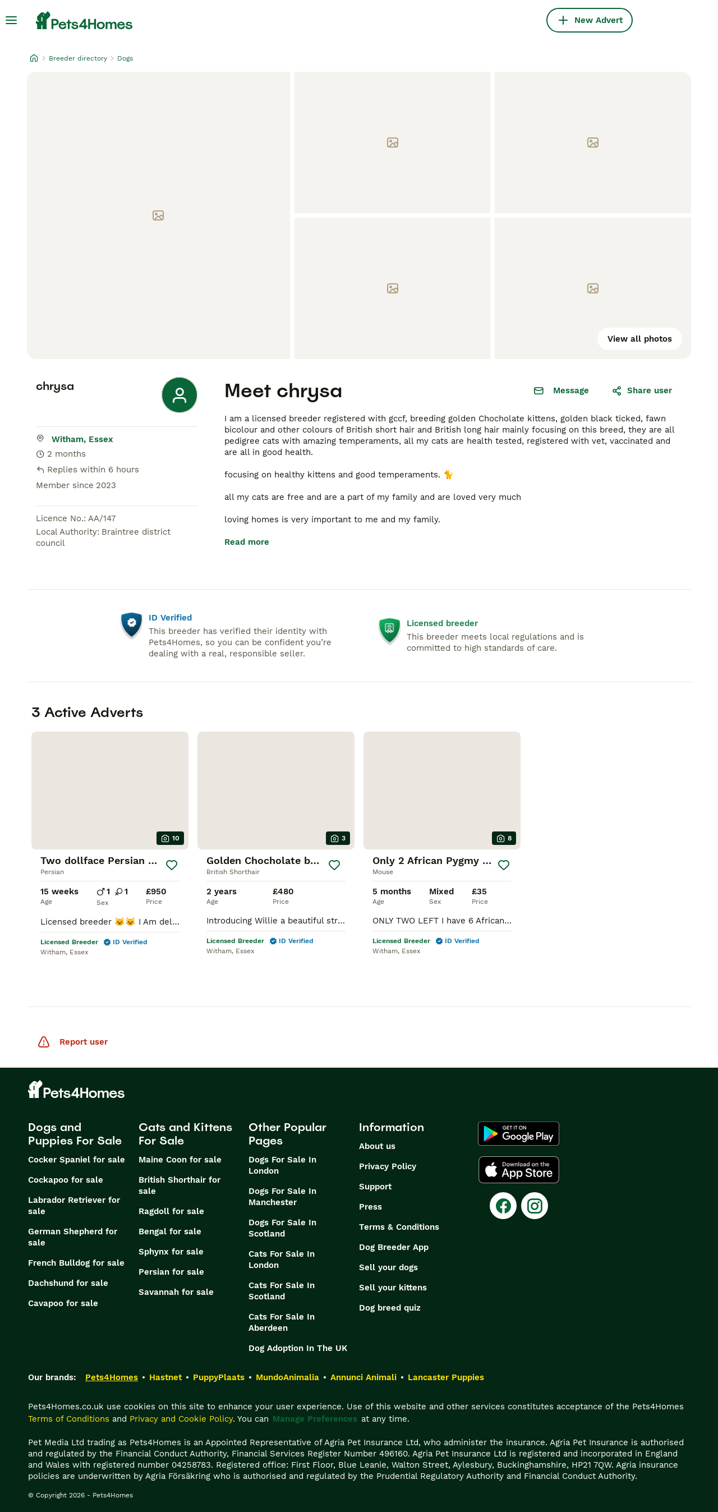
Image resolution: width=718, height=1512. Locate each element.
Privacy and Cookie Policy (181, 1419)
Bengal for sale (170, 1231)
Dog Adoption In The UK (297, 1348)
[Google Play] (518, 1133)
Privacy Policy (387, 1166)
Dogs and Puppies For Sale (75, 1133)
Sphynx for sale (171, 1252)
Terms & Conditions (399, 1227)
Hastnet (165, 1377)
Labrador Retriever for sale (74, 1205)
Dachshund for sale (68, 1283)
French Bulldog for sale (76, 1263)
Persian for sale (171, 1272)
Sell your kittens (393, 1288)
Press (370, 1207)
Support (375, 1187)
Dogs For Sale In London (282, 1165)
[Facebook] (503, 1205)
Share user (641, 390)
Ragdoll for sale (171, 1211)
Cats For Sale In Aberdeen (281, 1322)
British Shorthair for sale (179, 1185)
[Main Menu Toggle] (11, 20)
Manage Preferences (315, 1419)
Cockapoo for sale (65, 1180)
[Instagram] (534, 1205)
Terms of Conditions (68, 1419)
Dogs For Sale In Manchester (282, 1196)
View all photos (639, 339)
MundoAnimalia (287, 1377)
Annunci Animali (363, 1377)
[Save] (172, 865)
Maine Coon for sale (180, 1160)
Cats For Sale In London (281, 1259)
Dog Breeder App (394, 1247)
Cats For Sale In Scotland (281, 1291)
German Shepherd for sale (72, 1237)
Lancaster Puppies (446, 1377)
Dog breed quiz (390, 1308)
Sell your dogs (388, 1267)
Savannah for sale (176, 1292)
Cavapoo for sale (63, 1303)
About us (377, 1146)
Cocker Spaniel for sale (76, 1160)
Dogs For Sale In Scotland (282, 1228)
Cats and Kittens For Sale (185, 1133)
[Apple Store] (519, 1169)
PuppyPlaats (219, 1377)
